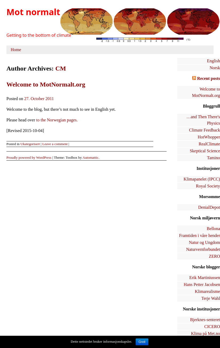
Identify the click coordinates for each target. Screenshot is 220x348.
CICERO (212, 326)
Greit (142, 342)
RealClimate (209, 144)
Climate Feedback (204, 130)
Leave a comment (55, 144)
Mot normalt (33, 12)
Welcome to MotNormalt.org (45, 84)
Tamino (213, 157)
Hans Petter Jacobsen (202, 284)
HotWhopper (209, 137)
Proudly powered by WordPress (29, 157)
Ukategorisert (30, 144)
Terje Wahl (210, 298)
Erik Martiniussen (204, 277)
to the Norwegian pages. (57, 120)
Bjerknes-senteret (205, 319)
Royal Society (208, 186)
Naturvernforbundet (203, 249)
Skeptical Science (205, 151)
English (213, 61)
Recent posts (208, 78)
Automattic (90, 157)
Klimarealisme (207, 291)
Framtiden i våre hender (199, 235)
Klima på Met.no (205, 333)
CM (60, 68)
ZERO (214, 256)
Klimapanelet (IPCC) (202, 179)
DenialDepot (209, 207)
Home (16, 49)
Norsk (215, 67)
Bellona (213, 228)
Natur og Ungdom (204, 242)
